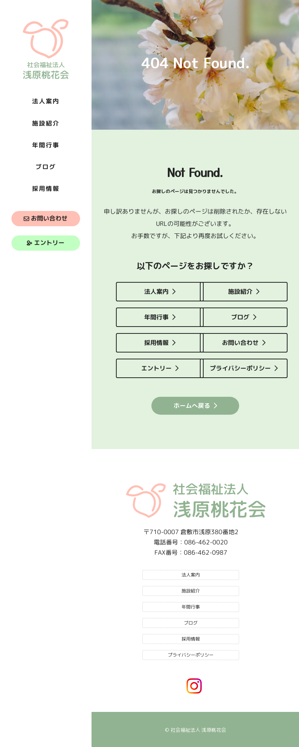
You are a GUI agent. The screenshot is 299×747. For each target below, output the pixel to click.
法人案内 (156, 291)
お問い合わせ (49, 218)
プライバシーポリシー (240, 368)
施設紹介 (240, 291)
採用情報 (156, 342)
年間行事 (156, 317)
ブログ (240, 317)
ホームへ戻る (192, 405)
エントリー (49, 243)
